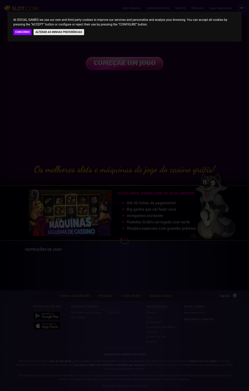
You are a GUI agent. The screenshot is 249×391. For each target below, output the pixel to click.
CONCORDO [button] (22, 32)
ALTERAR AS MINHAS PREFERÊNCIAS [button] (58, 32)
